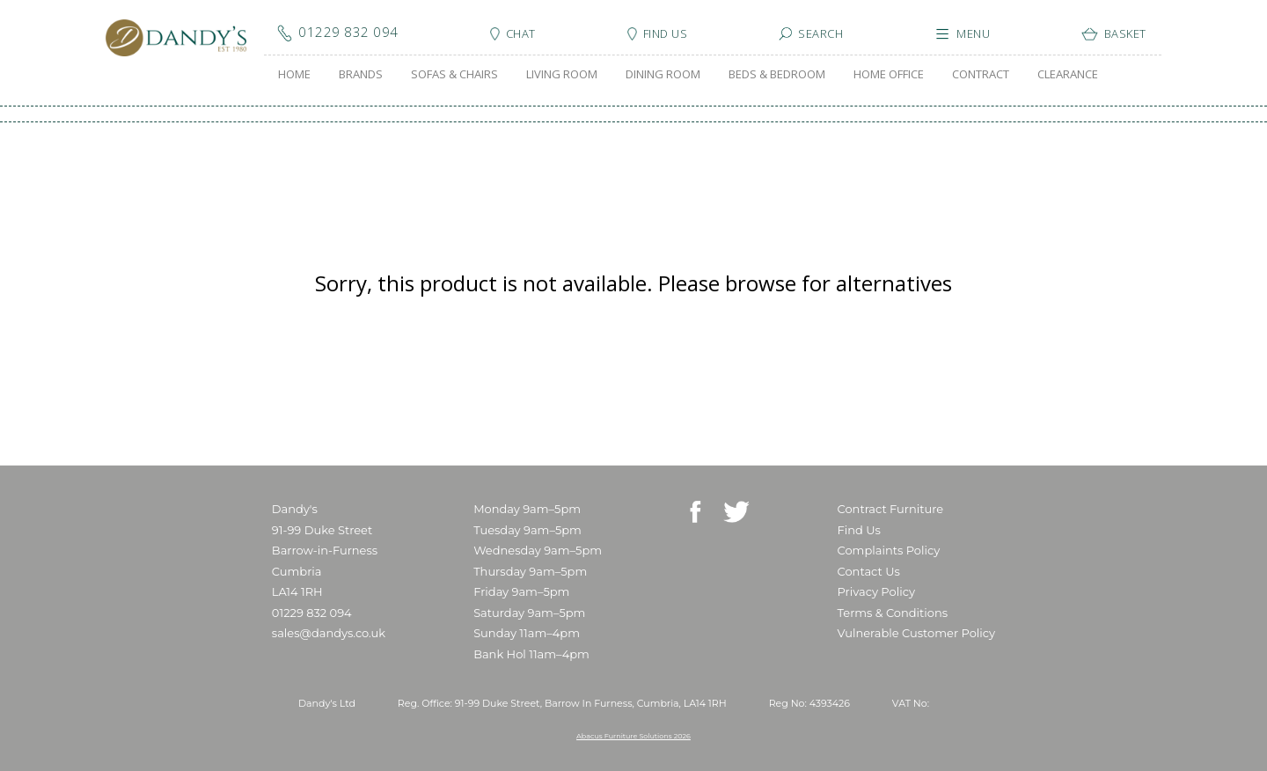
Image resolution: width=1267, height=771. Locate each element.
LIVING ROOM (561, 74)
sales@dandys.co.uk (328, 633)
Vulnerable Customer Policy (917, 633)
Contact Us (869, 571)
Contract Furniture (891, 509)
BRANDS (361, 74)
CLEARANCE (1067, 74)
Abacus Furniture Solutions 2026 (633, 735)
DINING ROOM (663, 74)
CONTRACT (980, 74)
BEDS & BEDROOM (777, 74)
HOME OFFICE (888, 74)
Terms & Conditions (893, 613)
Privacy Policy (876, 591)
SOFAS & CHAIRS (454, 74)
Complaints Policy (889, 550)
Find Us (859, 530)
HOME (294, 74)
